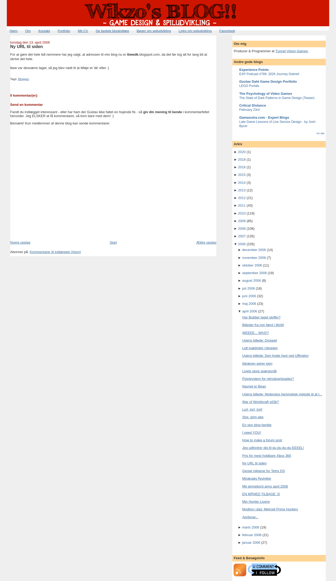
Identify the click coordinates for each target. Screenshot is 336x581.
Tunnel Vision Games (291, 51)
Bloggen (23, 79)
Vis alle (320, 133)
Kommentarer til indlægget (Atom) (55, 252)
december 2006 (254, 250)
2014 (242, 183)
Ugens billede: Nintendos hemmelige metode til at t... (282, 394)
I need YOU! (251, 433)
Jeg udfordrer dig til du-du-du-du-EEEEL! (273, 448)
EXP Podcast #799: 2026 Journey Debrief (269, 74)
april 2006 (249, 311)
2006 (242, 244)
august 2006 (251, 280)
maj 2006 (249, 304)
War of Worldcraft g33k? (260, 402)
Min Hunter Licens (256, 502)
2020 (242, 152)
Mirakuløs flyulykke (256, 478)
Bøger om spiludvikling (153, 31)
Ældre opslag (206, 242)
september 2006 (254, 273)
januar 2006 (251, 543)
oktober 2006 (252, 265)
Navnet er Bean (254, 386)
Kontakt (44, 31)
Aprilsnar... (250, 517)
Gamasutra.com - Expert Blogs (264, 117)
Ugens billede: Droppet (259, 340)
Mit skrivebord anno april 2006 (265, 486)
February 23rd (249, 110)
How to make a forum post (262, 440)
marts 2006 (250, 527)
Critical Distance (252, 105)
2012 (242, 198)
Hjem (13, 31)
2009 (242, 221)
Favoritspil (227, 31)
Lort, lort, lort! (252, 409)
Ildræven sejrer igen (257, 363)
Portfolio (63, 31)
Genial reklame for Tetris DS (263, 471)
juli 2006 (248, 288)
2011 (242, 205)
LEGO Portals (249, 86)
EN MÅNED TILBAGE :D (261, 494)
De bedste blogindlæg (112, 31)
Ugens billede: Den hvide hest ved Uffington (275, 356)
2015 (242, 175)
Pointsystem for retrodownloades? (268, 379)
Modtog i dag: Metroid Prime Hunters (270, 509)
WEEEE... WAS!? (255, 333)
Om (28, 31)
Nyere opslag (20, 242)
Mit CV (83, 31)
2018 (242, 159)
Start (113, 242)
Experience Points (254, 70)
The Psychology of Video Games (265, 94)
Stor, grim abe (253, 417)
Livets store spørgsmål (259, 371)
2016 (242, 167)
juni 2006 (249, 296)
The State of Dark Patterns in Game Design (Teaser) (276, 98)
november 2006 (254, 258)
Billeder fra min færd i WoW (263, 325)
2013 (242, 190)
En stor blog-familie (256, 425)
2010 (242, 213)
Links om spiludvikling (195, 31)
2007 (242, 236)
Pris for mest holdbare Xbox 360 (266, 456)
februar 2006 (251, 535)
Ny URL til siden (26, 46)
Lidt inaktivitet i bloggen (260, 348)
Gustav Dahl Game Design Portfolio (268, 81)
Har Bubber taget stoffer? (261, 317)
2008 (242, 229)
